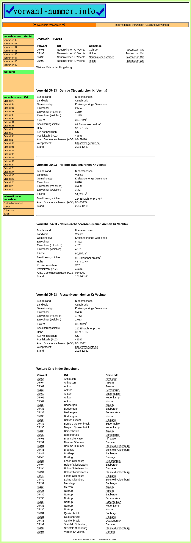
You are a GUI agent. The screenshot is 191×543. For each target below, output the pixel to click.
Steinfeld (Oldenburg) (118, 446)
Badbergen (112, 408)
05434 (40, 460)
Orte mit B (9, 104)
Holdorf (93, 53)
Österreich (9, 210)
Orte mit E (9, 115)
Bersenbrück (113, 390)
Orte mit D (9, 111)
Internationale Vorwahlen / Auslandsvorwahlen (142, 24)
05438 (40, 419)
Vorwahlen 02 (10, 40)
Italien (7, 213)
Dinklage (111, 419)
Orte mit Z (8, 189)
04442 (40, 475)
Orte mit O (9, 150)
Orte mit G (9, 122)
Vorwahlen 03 (10, 43)
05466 (40, 487)
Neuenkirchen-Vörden (101, 57)
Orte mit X (9, 182)
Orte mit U (9, 171)
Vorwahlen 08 (10, 61)
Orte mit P (9, 154)
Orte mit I (8, 129)
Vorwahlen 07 (10, 58)
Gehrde (93, 49)
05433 (40, 404)
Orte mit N (9, 147)
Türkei (7, 206)
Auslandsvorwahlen (13, 203)
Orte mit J (8, 133)
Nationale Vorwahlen (49, 25)
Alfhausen (111, 378)
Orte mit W (9, 179)
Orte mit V (9, 175)
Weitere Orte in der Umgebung (54, 67)
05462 (40, 386)
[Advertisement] (18, 82)
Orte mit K (9, 136)
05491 (40, 442)
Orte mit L (8, 140)
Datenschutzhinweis (107, 539)
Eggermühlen (113, 393)
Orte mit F (8, 118)
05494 (40, 464)
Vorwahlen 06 (10, 54)
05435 (40, 423)
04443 (40, 453)
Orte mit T (8, 168)
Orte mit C (9, 108)
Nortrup (110, 401)
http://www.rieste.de (86, 346)
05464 (40, 378)
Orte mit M (9, 143)
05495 (40, 531)
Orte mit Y (9, 186)
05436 (40, 490)
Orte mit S (9, 164)
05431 (40, 513)
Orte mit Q (9, 157)
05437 (40, 483)
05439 (40, 431)
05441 (40, 449)
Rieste (92, 60)
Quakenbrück (113, 460)
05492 (40, 524)
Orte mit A (8, 101)
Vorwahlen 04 (10, 47)
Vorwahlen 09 (10, 65)
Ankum (110, 382)
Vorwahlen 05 (10, 50)
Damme (110, 442)
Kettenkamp (113, 397)
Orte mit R (9, 161)
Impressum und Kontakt (84, 539)
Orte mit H (9, 125)
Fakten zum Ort (135, 49)
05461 (40, 438)
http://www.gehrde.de (87, 143)
